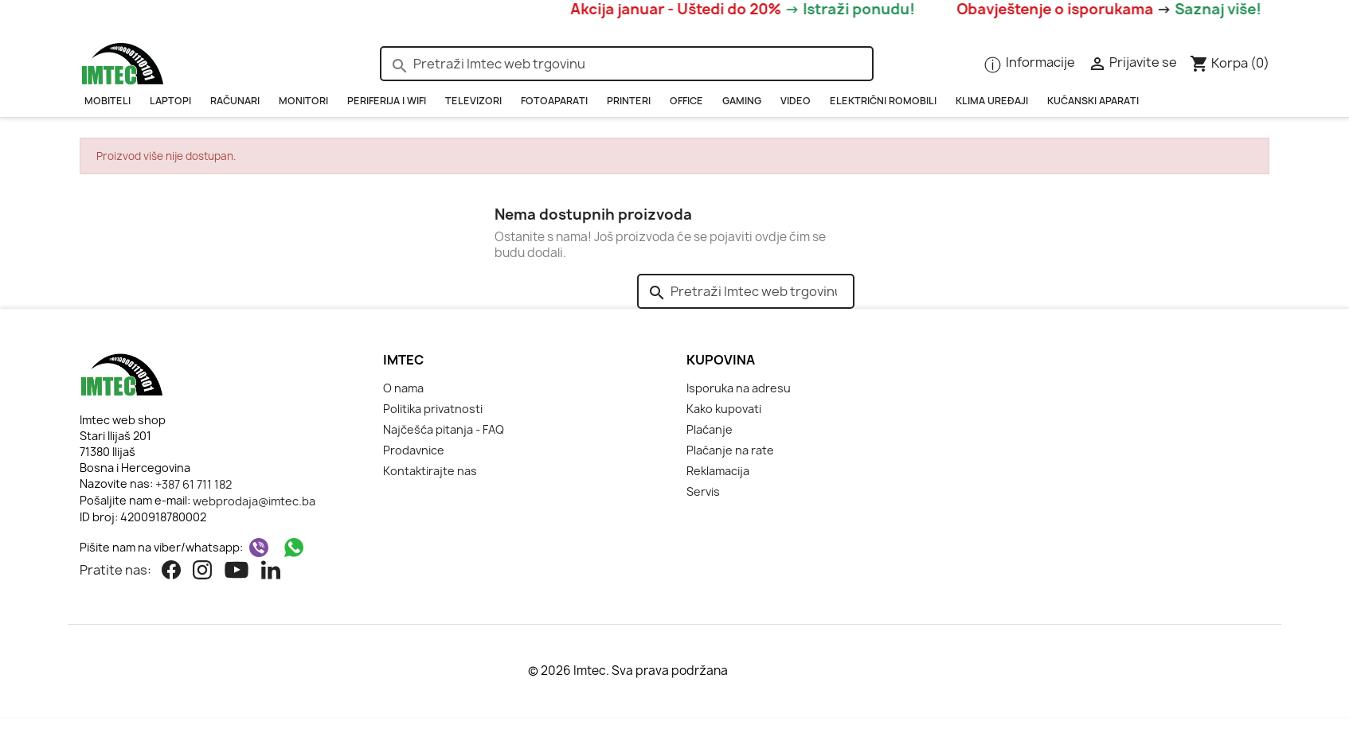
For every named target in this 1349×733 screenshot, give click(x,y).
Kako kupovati (723, 408)
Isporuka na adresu (738, 388)
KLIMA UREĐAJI (992, 100)
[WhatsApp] (293, 547)
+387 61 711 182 (193, 484)
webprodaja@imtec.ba (254, 501)
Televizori (473, 100)
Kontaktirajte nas (430, 470)
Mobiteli (107, 100)
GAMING (741, 100)
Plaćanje (709, 429)
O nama (403, 388)
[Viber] (258, 547)
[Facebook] (171, 571)
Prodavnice (413, 450)
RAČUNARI (235, 100)
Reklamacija (717, 470)
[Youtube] (236, 571)
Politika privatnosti (433, 408)
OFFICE (686, 100)
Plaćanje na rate (730, 450)
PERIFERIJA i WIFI (386, 100)
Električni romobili (883, 100)
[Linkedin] (270, 571)
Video (795, 100)
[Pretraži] (627, 63)
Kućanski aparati (1093, 100)
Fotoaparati (554, 100)
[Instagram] (202, 571)
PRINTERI (629, 100)
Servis (703, 491)
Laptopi (170, 100)
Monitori (303, 100)
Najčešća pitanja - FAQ (443, 429)
